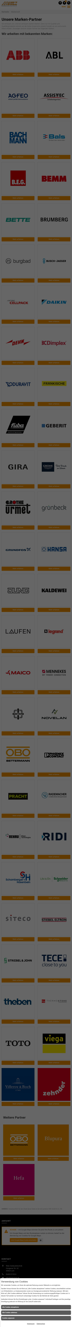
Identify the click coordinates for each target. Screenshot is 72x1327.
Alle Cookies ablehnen (9, 1312)
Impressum (30, 1324)
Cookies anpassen (8, 1318)
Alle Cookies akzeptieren (10, 1307)
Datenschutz (41, 1324)
